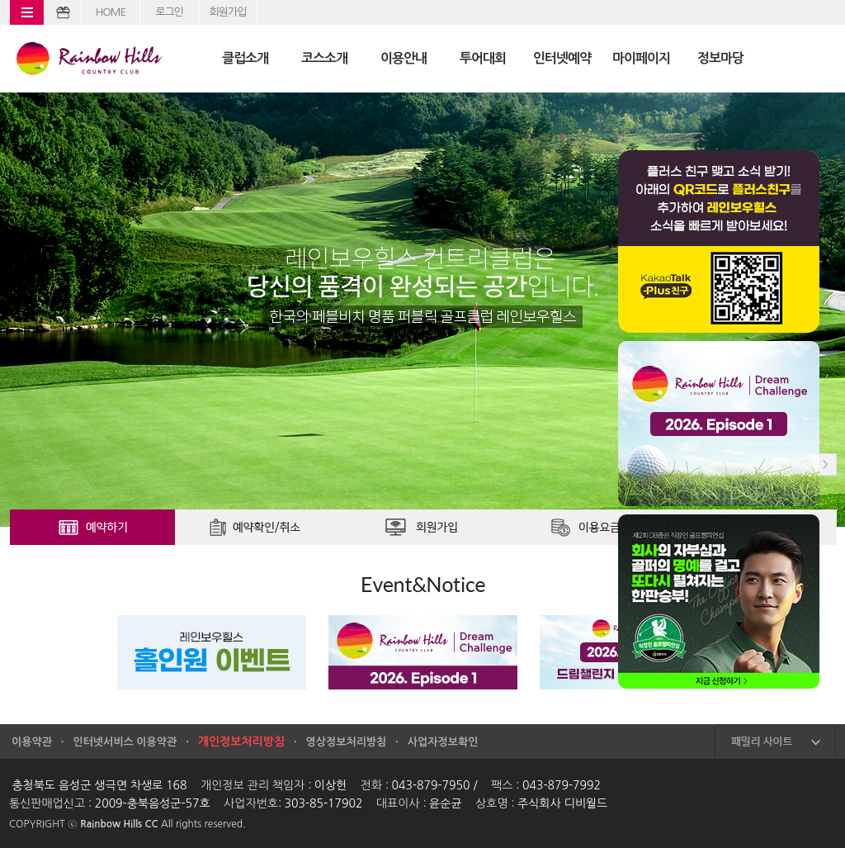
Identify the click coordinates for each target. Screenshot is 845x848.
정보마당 (720, 58)
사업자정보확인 (443, 742)
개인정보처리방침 (241, 741)
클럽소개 (245, 58)
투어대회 (483, 58)
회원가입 (228, 12)
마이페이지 (641, 58)
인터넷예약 (562, 58)
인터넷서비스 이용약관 (125, 742)
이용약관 (32, 742)
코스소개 (324, 58)
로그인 (169, 12)
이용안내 (403, 58)
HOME (110, 12)
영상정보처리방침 (346, 742)
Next (826, 464)
